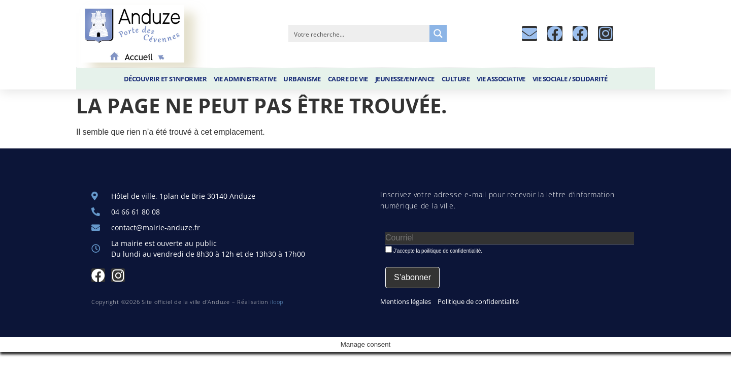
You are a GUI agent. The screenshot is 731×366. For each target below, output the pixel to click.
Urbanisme (302, 78)
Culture (456, 78)
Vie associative (501, 78)
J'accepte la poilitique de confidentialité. (433, 250)
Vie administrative (245, 78)
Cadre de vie (348, 78)
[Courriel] (509, 238)
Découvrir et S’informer (165, 78)
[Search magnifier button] (438, 33)
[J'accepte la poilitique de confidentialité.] (388, 249)
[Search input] (359, 33)
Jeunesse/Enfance (405, 78)
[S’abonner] (412, 277)
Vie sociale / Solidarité (570, 78)
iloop (277, 302)
